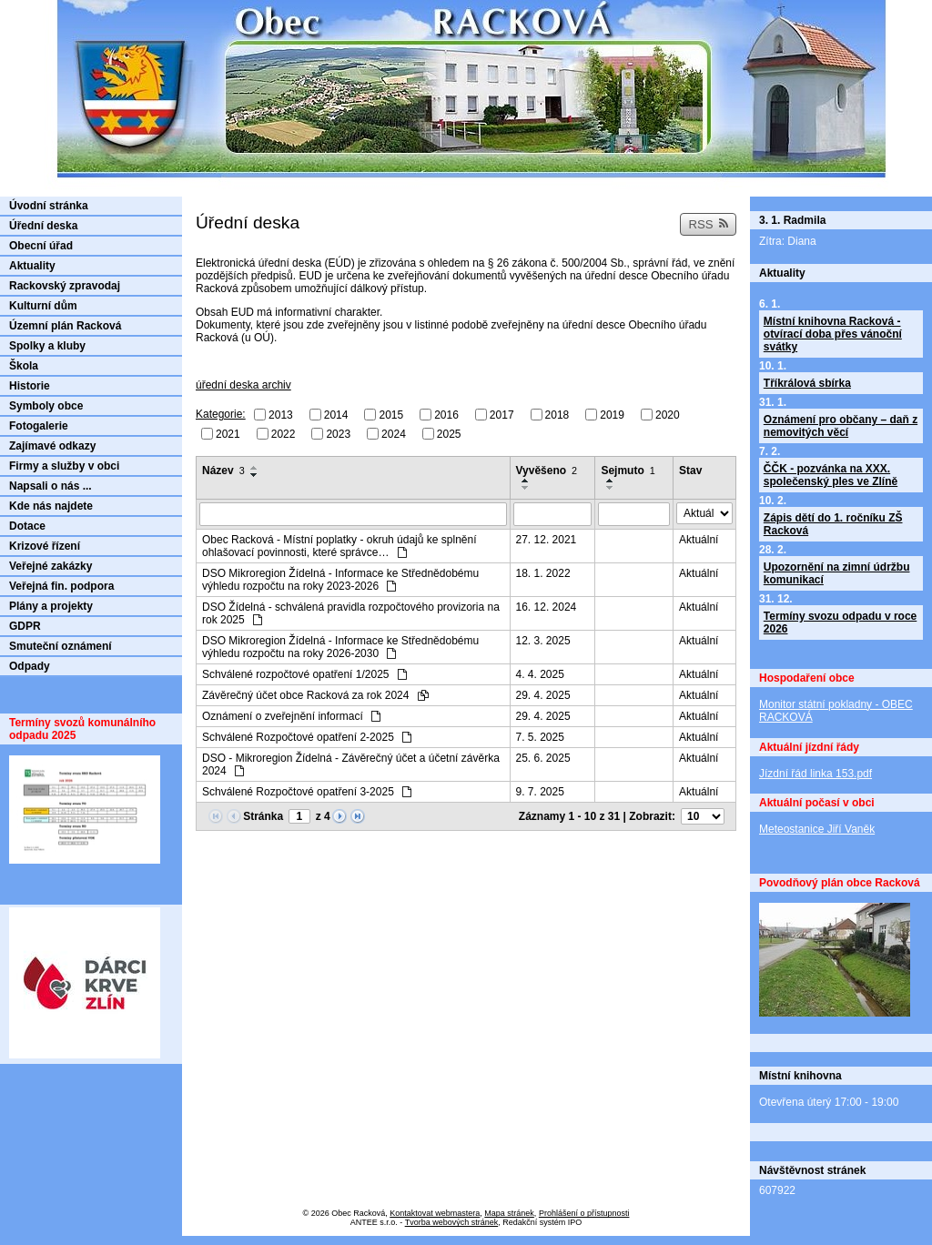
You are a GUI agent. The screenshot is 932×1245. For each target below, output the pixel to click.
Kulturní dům (43, 305)
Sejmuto (627, 470)
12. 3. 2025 (543, 640)
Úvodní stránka (48, 205)
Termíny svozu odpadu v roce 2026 (840, 622)
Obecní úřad (41, 245)
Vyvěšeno (547, 470)
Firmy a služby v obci (64, 466)
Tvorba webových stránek (452, 1222)
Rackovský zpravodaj (64, 285)
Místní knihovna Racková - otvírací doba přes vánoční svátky (833, 334)
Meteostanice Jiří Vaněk (817, 829)
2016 (446, 415)
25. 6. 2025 (543, 758)
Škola (23, 365)
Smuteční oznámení (60, 646)
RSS (708, 224)
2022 (283, 433)
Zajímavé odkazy (52, 446)
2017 (502, 415)
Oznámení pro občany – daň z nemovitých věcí (840, 426)
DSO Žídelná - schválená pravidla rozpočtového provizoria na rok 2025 (351, 613)
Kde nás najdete (51, 506)
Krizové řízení (44, 546)
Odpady (29, 666)
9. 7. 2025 (540, 791)
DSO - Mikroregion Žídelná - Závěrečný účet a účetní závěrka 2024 (351, 764)
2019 (612, 415)
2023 (338, 433)
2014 (336, 415)
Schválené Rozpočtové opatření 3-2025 (306, 791)
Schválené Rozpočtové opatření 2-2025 (306, 737)
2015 (391, 415)
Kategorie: (221, 414)
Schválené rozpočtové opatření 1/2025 (304, 674)
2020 (667, 415)
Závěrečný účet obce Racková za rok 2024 (315, 695)
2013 (280, 415)
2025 (449, 433)
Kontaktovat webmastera (435, 1213)
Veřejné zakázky (50, 566)
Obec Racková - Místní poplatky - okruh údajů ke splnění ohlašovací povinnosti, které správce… (339, 546)
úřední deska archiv (243, 385)
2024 (393, 433)
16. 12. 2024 (546, 607)
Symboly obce (46, 406)
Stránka (263, 816)
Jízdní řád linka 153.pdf (815, 773)
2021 (228, 433)
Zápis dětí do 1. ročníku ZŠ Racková (833, 524)
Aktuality (32, 265)
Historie (29, 386)
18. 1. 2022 (543, 573)
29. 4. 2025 (543, 695)
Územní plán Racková (65, 325)
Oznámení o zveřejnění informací (291, 716)
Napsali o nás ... (50, 486)
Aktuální (698, 539)
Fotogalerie (38, 426)
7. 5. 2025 (540, 737)
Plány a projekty (51, 606)
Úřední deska (43, 225)
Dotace (27, 526)
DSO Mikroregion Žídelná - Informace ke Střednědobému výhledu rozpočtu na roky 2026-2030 (340, 647)
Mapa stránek (509, 1213)
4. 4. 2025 (540, 674)
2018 (557, 415)
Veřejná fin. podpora (61, 586)
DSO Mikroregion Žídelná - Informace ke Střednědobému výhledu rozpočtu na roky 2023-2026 (340, 579)
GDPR (25, 626)
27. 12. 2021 (546, 539)
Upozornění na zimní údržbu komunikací (837, 573)
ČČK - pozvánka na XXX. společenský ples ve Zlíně (830, 475)
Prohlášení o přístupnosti (584, 1213)
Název (223, 470)
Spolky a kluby (47, 345)
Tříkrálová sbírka (807, 383)
